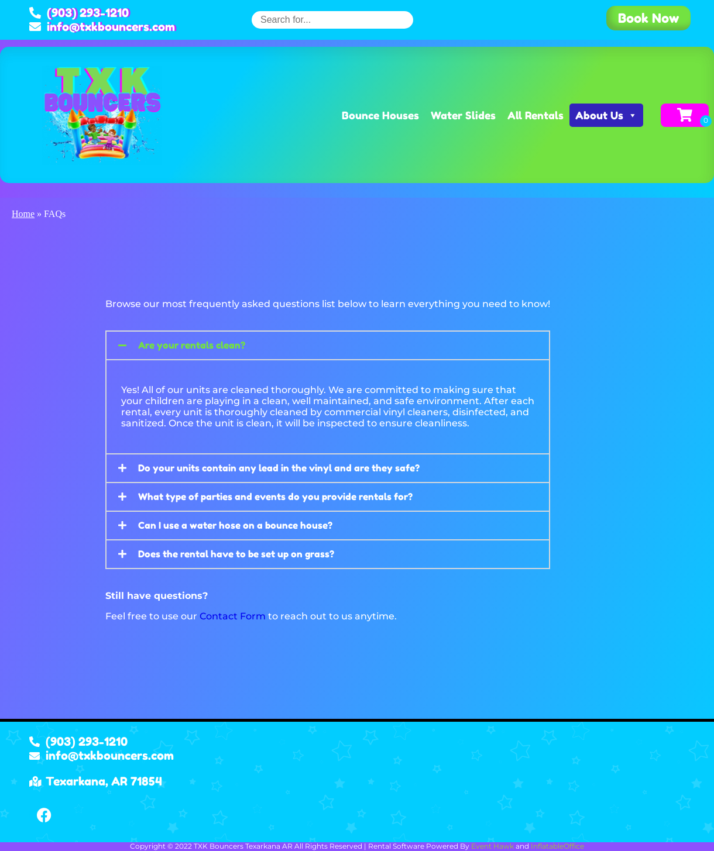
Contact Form (233, 616)
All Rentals (535, 115)
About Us (606, 115)
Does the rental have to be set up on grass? (236, 554)
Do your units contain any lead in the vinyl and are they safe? (279, 468)
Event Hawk (492, 846)
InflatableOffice (557, 846)
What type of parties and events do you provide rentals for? (275, 496)
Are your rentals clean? (191, 345)
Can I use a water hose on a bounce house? (235, 525)
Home (23, 214)
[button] (328, 345)
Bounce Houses (380, 115)
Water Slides (463, 115)
